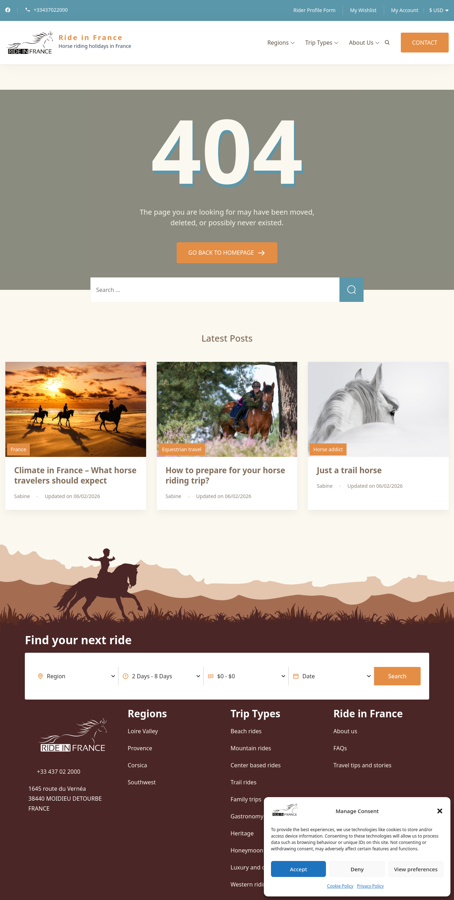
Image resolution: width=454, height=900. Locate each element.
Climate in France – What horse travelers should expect (75, 475)
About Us (361, 42)
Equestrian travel (181, 449)
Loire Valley (143, 731)
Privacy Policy (370, 886)
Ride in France (91, 37)
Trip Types (318, 42)
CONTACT (424, 42)
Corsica (137, 765)
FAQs (340, 748)
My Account (405, 10)
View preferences (416, 869)
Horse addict (328, 449)
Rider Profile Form (314, 10)
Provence (140, 748)
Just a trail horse (349, 470)
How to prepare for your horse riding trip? (225, 475)
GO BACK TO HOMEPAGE (221, 252)
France (18, 449)
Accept (298, 869)
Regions (278, 42)
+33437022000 (51, 10)
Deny (357, 869)
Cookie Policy (340, 886)
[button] (439, 811)
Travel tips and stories (362, 765)
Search (397, 676)
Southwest (142, 782)
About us (345, 731)
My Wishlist (363, 10)
